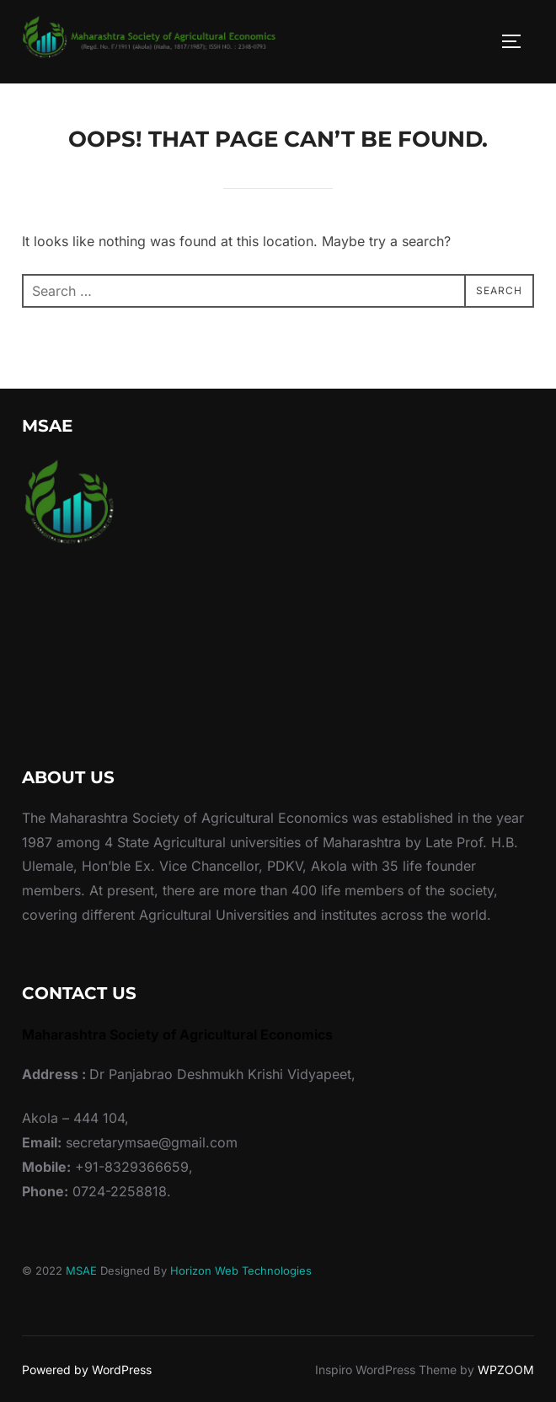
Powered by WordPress (87, 1369)
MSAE (81, 1270)
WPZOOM (506, 1369)
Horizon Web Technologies (241, 1270)
